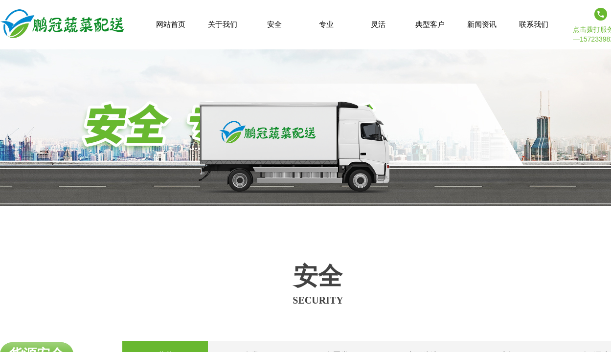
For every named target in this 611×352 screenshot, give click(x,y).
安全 (274, 24)
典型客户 (430, 24)
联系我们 (533, 24)
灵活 (378, 24)
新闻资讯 (482, 24)
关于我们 (222, 24)
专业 (326, 24)
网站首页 (170, 24)
